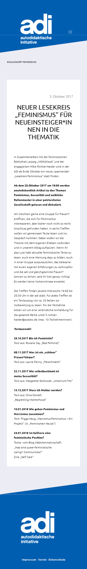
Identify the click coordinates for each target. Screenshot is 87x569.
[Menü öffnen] (70, 32)
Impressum (29, 559)
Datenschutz (56, 559)
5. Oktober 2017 (61, 96)
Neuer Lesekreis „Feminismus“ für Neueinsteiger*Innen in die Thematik (43, 122)
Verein (42, 559)
